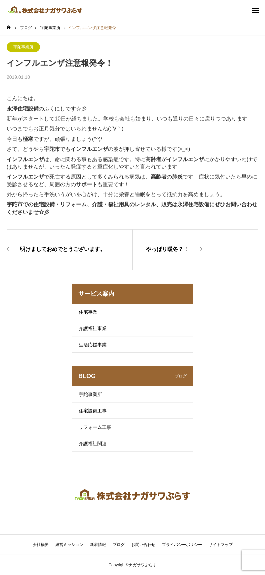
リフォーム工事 (95, 427)
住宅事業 (88, 312)
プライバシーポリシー (182, 544)
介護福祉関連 (93, 443)
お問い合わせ (143, 544)
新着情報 (98, 544)
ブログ (119, 544)
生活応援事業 (93, 344)
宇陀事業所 (23, 47)
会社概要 (41, 544)
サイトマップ (221, 544)
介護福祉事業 (93, 328)
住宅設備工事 (93, 410)
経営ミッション (69, 544)
